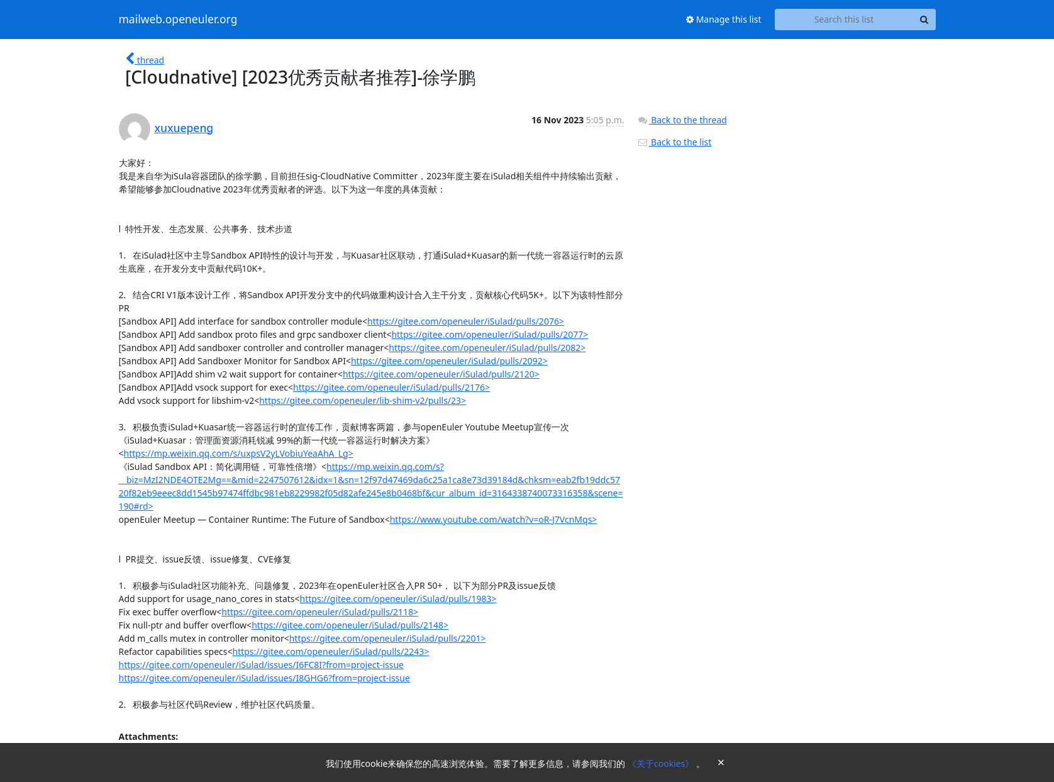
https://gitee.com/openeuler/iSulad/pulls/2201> (387, 638)
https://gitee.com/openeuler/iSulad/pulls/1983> (398, 599)
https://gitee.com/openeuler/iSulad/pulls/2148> (350, 625)
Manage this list (724, 19)
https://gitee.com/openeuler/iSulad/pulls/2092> (449, 361)
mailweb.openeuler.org (178, 19)
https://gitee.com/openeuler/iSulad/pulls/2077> (489, 334)
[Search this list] (844, 19)
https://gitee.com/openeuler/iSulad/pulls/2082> (487, 348)
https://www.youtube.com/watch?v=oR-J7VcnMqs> (493, 519)
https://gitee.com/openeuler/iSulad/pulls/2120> (441, 374)
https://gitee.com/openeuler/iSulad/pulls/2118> (319, 612)
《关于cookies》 (662, 763)
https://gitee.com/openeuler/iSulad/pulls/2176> (391, 387)
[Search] (924, 19)
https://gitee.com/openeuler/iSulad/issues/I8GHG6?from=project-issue (264, 678)
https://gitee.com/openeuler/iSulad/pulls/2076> (465, 321)
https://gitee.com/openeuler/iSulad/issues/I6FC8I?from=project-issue (261, 665)
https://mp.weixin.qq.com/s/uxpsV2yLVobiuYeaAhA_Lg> (238, 453)
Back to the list (674, 142)
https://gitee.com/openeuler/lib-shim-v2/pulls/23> (362, 400)
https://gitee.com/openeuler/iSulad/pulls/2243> (330, 651)
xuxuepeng (184, 127)
